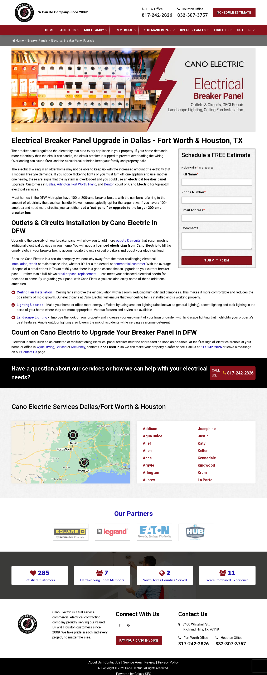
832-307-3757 (192, 15)
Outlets (244, 30)
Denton (109, 184)
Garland (61, 347)
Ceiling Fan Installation (34, 292)
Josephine (207, 428)
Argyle (148, 465)
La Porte (205, 480)
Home (49, 30)
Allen (147, 450)
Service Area (132, 662)
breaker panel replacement (77, 274)
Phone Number (193, 192)
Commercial (122, 30)
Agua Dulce (152, 436)
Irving (50, 347)
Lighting (221, 30)
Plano (92, 184)
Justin (203, 436)
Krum (202, 472)
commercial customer (129, 264)
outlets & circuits (128, 240)
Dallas (50, 184)
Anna (147, 458)
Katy (201, 443)
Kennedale (207, 458)
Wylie (41, 347)
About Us (68, 30)
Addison (150, 428)
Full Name (189, 174)
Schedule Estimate (234, 12)
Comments (189, 228)
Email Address (193, 210)
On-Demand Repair (156, 30)
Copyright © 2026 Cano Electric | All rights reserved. (135, 668)
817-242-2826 (157, 15)
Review (149, 662)
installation (19, 264)
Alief (147, 443)
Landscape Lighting (32, 317)
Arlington (63, 184)
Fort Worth (79, 184)
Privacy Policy (168, 662)
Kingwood (206, 465)
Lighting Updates (30, 305)
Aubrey (149, 480)
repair (33, 264)
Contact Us (29, 352)
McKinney (78, 347)
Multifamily (94, 30)
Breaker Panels (193, 30)
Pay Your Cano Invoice (138, 640)
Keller (203, 450)
